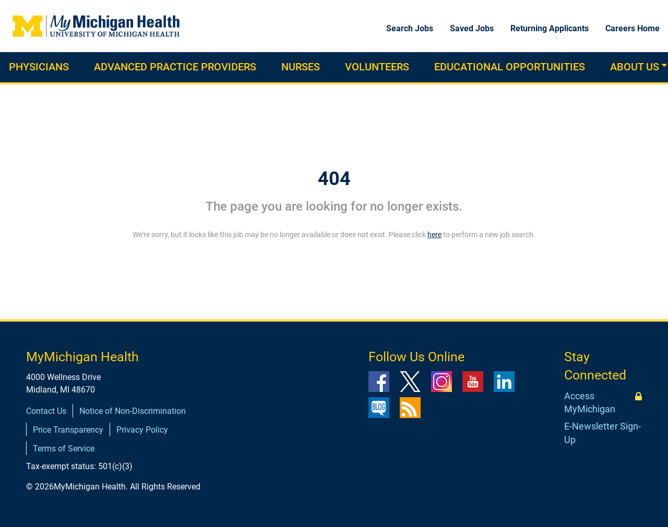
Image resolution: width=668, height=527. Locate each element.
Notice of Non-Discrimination (132, 411)
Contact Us (46, 411)
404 (334, 179)
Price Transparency (68, 430)
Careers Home (632, 28)
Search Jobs (409, 28)
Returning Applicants (549, 28)
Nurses (300, 66)
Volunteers (377, 66)
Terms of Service (63, 449)
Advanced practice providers (175, 66)
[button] (664, 65)
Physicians (39, 66)
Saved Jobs (472, 28)
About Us (634, 66)
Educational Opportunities (509, 66)
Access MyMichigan (589, 402)
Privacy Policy (142, 430)
